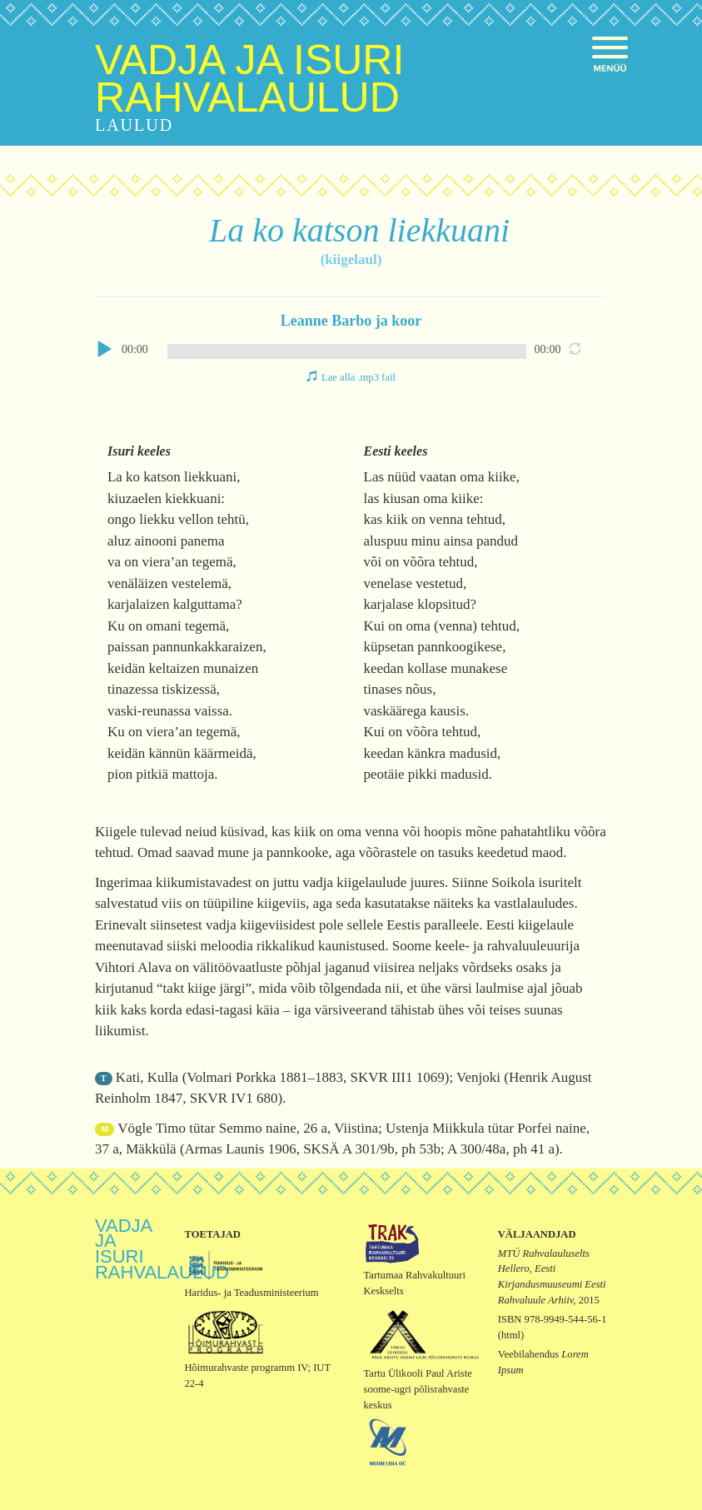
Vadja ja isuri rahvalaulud (249, 79)
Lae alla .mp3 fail (358, 377)
